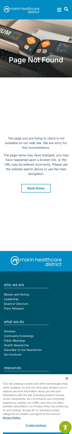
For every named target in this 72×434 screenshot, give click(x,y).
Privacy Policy (12, 421)
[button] (59, 9)
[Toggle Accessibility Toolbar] (65, 427)
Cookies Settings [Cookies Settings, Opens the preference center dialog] (36, 429)
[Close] (67, 382)
